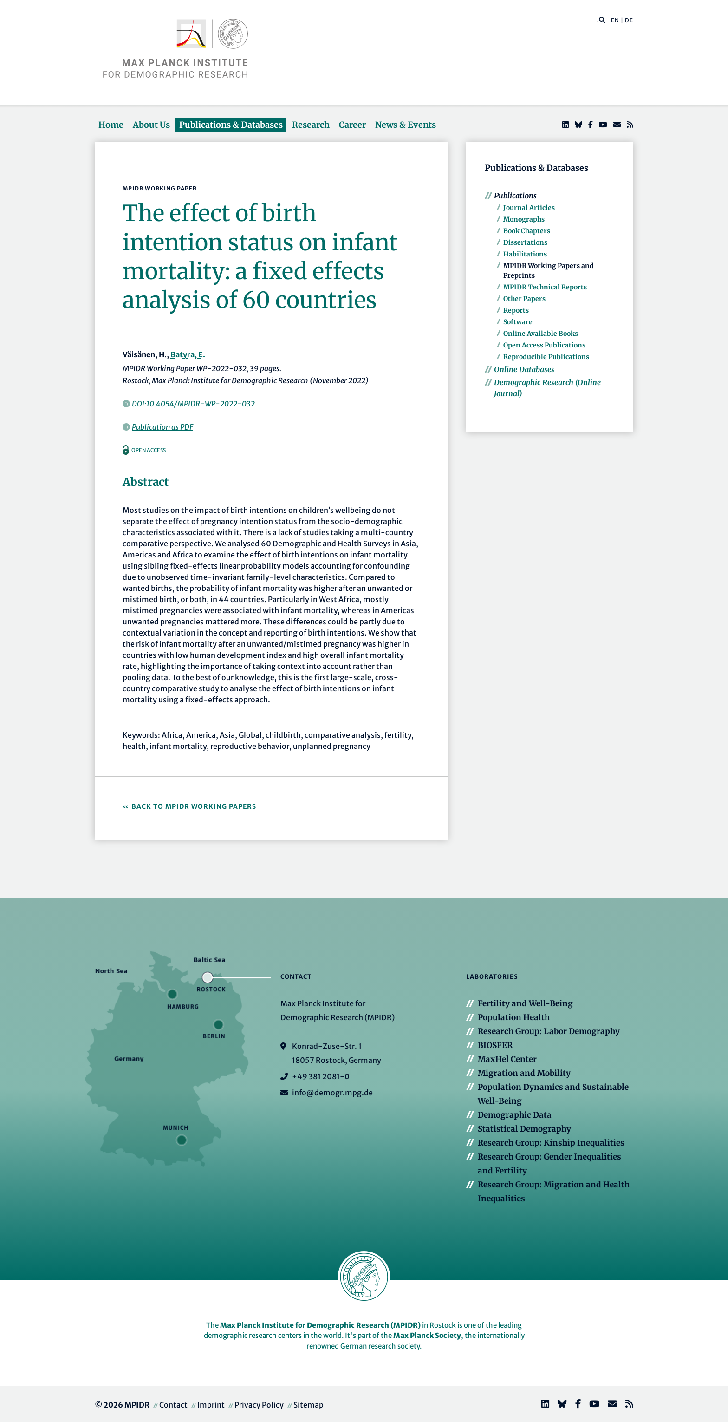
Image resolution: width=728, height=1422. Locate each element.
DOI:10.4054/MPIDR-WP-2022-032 (193, 403)
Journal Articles (529, 207)
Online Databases (524, 369)
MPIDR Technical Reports (545, 287)
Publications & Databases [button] (231, 124)
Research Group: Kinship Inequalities (551, 1143)
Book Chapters (526, 231)
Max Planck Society (427, 1335)
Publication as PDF (162, 427)
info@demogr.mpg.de (332, 1092)
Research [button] (311, 124)
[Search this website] (597, 20)
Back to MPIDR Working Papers (193, 806)
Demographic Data (515, 1115)
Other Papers (524, 299)
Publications (515, 195)
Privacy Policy (259, 1404)
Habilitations (525, 254)
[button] (602, 19)
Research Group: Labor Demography (549, 1031)
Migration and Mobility (524, 1073)
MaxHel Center (507, 1059)
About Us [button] (151, 124)
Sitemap (308, 1404)
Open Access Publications (544, 345)
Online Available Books (540, 333)
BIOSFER (495, 1045)
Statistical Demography (524, 1129)
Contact (173, 1404)
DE (629, 20)
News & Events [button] (405, 124)
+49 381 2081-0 (321, 1076)
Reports (516, 310)
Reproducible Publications (546, 357)
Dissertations (525, 242)
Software (518, 322)
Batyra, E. (187, 354)
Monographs (524, 219)
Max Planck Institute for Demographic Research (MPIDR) (320, 1325)
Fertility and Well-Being (525, 1003)
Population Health (514, 1017)
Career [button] (352, 124)
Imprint (211, 1404)
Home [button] (111, 124)
